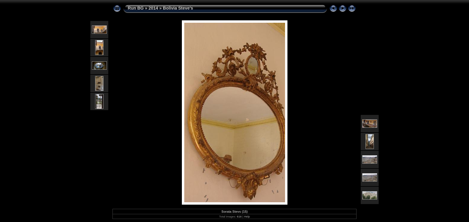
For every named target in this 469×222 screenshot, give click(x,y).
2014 (153, 8)
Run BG (136, 8)
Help (247, 216)
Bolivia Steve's (178, 8)
